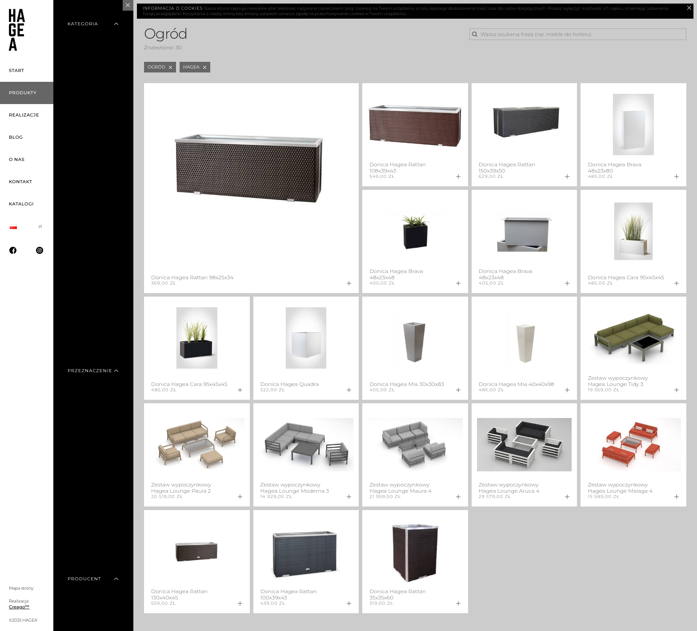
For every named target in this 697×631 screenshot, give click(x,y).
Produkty (22, 93)
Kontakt (20, 182)
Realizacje (24, 115)
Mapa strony (21, 588)
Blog (16, 137)
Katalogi (21, 204)
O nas (16, 159)
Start (16, 70)
